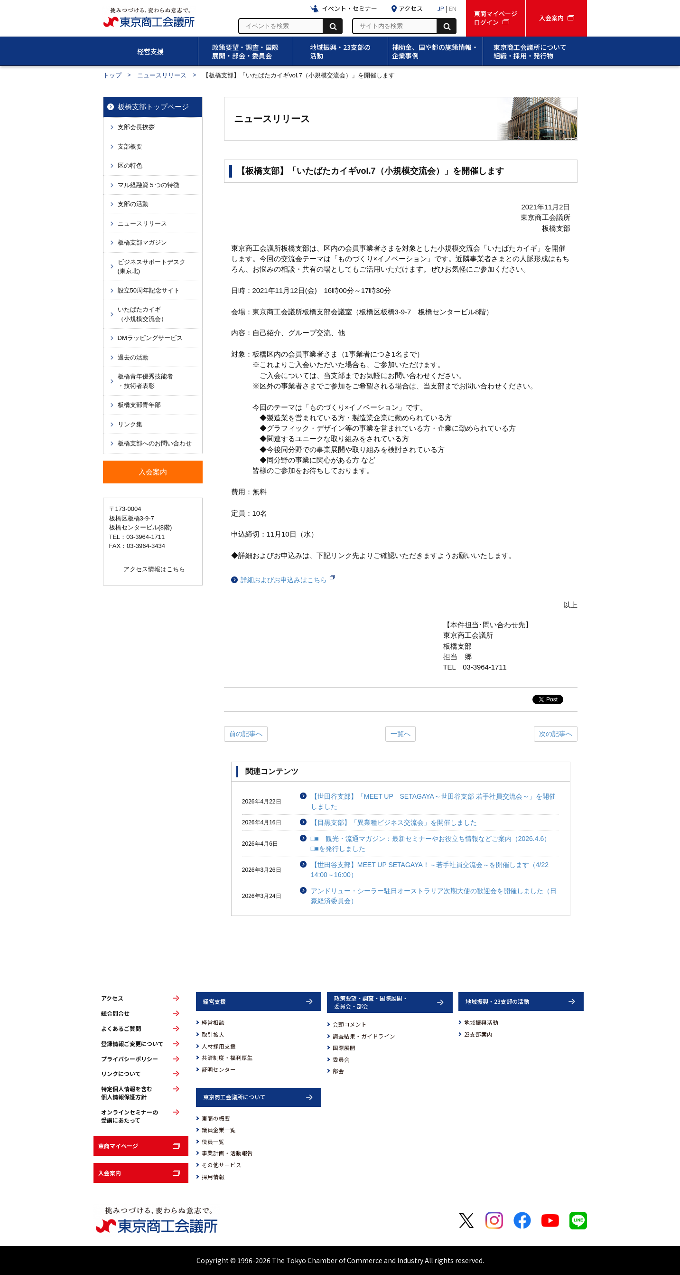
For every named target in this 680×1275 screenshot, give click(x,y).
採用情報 (213, 1177)
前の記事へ (245, 733)
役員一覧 (213, 1141)
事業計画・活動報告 (227, 1153)
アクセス (112, 998)
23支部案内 (478, 1034)
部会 (338, 1071)
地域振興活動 (481, 1022)
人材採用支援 (219, 1046)
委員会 (341, 1059)
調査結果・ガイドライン (364, 1036)
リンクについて (121, 1073)
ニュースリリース (161, 75)
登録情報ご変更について (132, 1044)
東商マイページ (118, 1146)
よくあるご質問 (121, 1028)
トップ (112, 75)
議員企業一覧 (219, 1129)
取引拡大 (213, 1034)
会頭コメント (350, 1024)
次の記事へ (555, 733)
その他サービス (222, 1165)
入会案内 (109, 1173)
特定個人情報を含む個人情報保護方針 (126, 1093)
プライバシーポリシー (129, 1059)
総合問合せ (115, 1013)
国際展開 (344, 1047)
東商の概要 (216, 1118)
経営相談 (213, 1022)
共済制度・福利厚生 (227, 1057)
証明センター (219, 1069)
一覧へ (400, 733)
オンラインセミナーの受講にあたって (129, 1116)
